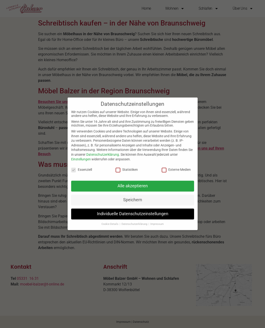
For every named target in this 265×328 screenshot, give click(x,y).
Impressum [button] (157, 219)
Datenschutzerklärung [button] (135, 219)
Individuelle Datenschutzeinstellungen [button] (132, 209)
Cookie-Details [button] (110, 219)
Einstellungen (81, 155)
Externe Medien (176, 165)
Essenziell (81, 165)
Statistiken (127, 165)
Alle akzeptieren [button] (132, 181)
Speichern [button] (132, 195)
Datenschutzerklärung (102, 150)
